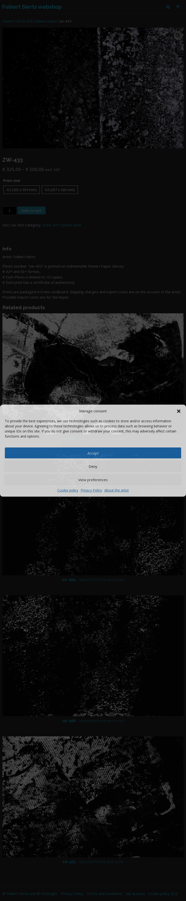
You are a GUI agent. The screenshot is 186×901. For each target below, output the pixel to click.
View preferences (93, 479)
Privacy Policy (91, 490)
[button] (178, 410)
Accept (93, 453)
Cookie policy (67, 490)
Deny (93, 466)
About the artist (116, 490)
